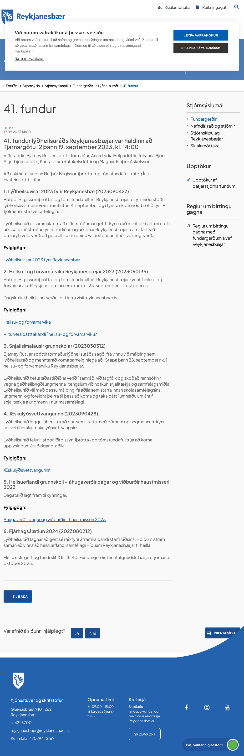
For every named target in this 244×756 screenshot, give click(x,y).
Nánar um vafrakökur (29, 58)
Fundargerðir (83, 85)
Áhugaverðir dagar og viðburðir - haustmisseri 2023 (55, 519)
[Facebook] (187, 707)
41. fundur (130, 85)
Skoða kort (144, 734)
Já (77, 633)
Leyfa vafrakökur (201, 35)
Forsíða (12, 85)
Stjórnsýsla (31, 85)
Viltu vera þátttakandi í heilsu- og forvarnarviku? (50, 334)
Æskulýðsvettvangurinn (27, 470)
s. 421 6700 (21, 722)
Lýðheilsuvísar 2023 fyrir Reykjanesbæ (42, 259)
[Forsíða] (33, 19)
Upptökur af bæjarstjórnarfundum (214, 183)
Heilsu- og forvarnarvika (27, 322)
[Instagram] (207, 707)
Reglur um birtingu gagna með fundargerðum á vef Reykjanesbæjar (212, 235)
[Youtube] (227, 707)
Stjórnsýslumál (56, 85)
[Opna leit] (236, 6)
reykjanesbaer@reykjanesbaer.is (40, 730)
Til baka (20, 596)
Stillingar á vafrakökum (200, 48)
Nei (92, 633)
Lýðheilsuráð (108, 85)
